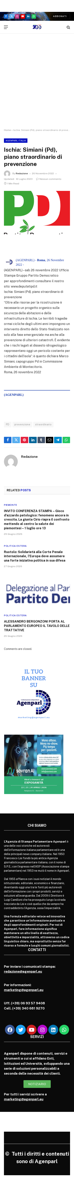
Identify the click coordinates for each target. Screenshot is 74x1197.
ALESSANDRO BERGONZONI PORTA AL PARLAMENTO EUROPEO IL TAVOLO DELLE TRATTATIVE (37, 626)
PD (7, 424)
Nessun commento (48, 179)
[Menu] (6, 27)
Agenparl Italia (16, 140)
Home (7, 130)
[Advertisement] (37, 85)
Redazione (22, 173)
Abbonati (60, 16)
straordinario (43, 424)
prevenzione (22, 424)
